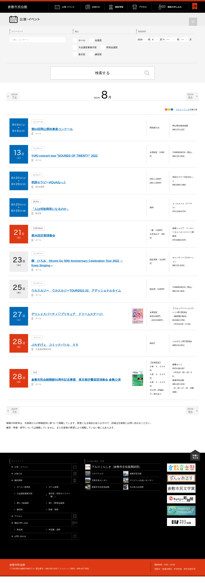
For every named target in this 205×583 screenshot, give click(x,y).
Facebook (180, 3)
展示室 (81, 61)
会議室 (98, 47)
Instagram (186, 3)
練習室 (98, 61)
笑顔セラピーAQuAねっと (48, 189)
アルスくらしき (182, 116)
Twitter (183, 3)
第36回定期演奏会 (43, 242)
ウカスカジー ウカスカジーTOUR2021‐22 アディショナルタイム (76, 297)
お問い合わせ (169, 3)
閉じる (195, 3)
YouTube (189, 3)
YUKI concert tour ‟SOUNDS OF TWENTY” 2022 (64, 162)
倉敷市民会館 (28, 13)
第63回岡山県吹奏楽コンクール (52, 135)
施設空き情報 (154, 3)
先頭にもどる (195, 461)
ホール (81, 47)
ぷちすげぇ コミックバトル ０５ (54, 351)
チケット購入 (137, 3)
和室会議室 (112, 54)
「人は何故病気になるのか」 (50, 215)
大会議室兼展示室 (87, 54)
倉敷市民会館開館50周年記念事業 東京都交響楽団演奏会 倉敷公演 (76, 386)
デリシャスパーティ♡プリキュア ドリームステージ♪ (67, 320)
